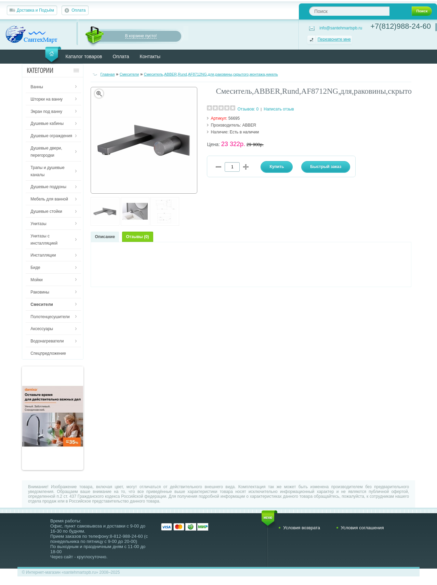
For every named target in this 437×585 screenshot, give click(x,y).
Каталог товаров (84, 56)
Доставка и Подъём (35, 10)
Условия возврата (301, 527)
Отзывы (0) (137, 236)
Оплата (78, 10)
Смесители (129, 74)
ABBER (249, 125)
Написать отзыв (279, 109)
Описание (105, 236)
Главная (108, 74)
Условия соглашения (362, 527)
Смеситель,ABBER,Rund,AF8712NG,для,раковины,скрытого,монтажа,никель (211, 74)
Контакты (150, 56)
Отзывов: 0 (248, 109)
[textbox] (349, 11)
